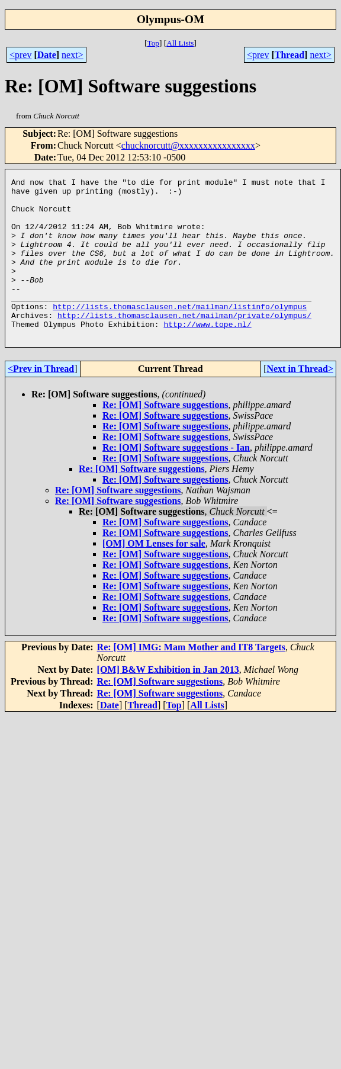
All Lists (180, 42)
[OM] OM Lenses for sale (153, 575)
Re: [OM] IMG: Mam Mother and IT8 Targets (191, 679)
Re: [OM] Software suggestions (165, 437)
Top (153, 42)
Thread (289, 55)
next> (72, 55)
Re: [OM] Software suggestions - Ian (176, 479)
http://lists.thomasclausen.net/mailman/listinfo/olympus (180, 333)
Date (46, 55)
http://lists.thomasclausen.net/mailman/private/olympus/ (184, 343)
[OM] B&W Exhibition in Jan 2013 (168, 701)
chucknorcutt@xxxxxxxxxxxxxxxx (188, 145)
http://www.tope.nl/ (207, 354)
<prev (20, 55)
